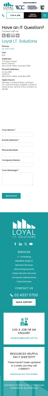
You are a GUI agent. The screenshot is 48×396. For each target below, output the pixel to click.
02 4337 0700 (3, 15)
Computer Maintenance (24, 277)
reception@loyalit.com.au (24, 338)
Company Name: (11, 160)
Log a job (15, 15)
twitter (4, 35)
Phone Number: (10, 150)
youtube (13, 35)
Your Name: (8, 129)
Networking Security (24, 269)
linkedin (17, 35)
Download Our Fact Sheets (24, 374)
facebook (8, 35)
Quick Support (32, 15)
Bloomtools (31, 388)
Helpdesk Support (24, 260)
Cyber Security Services (24, 273)
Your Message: (10, 170)
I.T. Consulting (24, 256)
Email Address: (10, 140)
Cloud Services (24, 281)
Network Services (24, 265)
